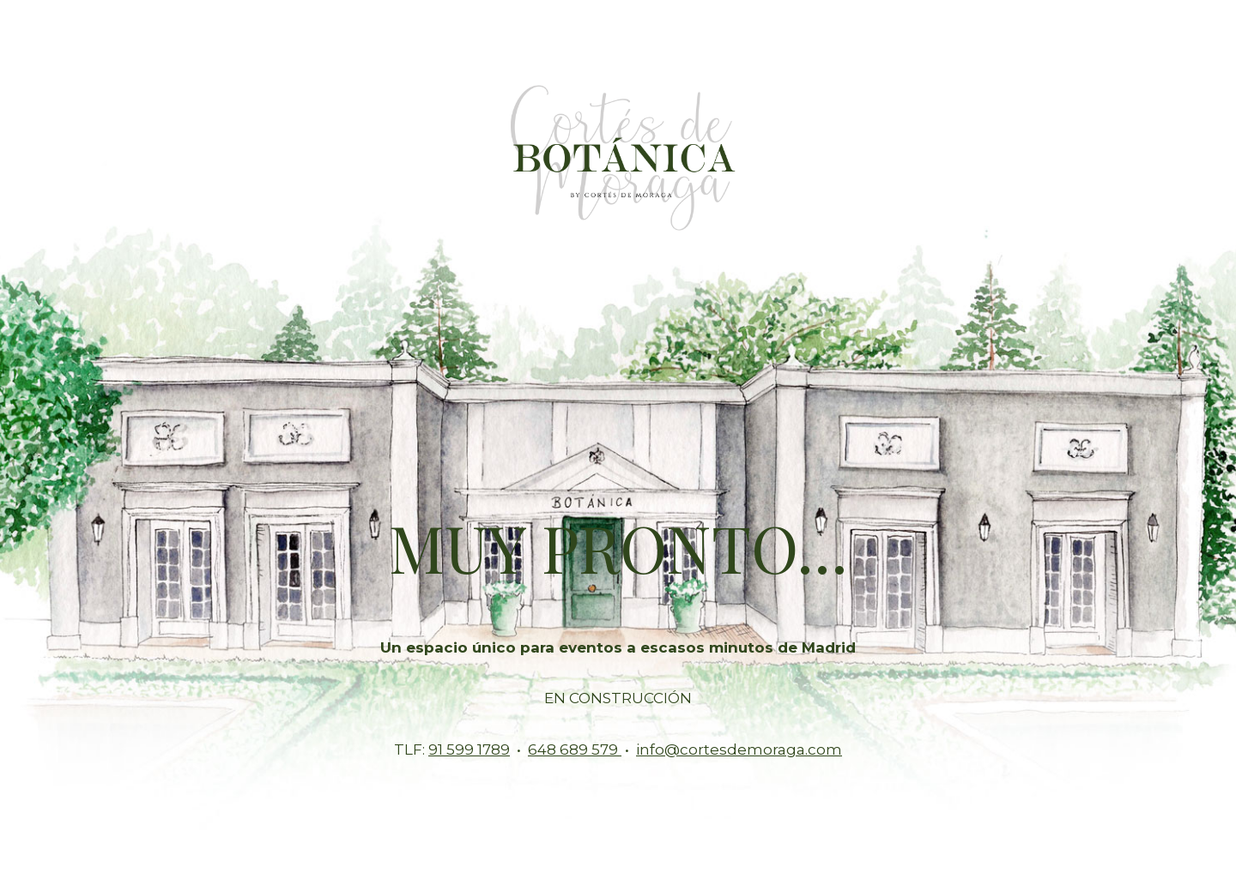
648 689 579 (574, 749)
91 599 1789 (469, 749)
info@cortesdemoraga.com (739, 749)
